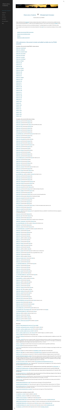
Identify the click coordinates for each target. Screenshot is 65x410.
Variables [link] (3, 14)
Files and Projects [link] (5, 21)
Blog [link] (3, 23)
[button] (64, 1)
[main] (39, 15)
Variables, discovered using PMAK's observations (25, 32)
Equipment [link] (4, 12)
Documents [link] (4, 19)
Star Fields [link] (4, 16)
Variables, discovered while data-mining (23, 34)
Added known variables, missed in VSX (23, 37)
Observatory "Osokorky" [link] (6, 10)
